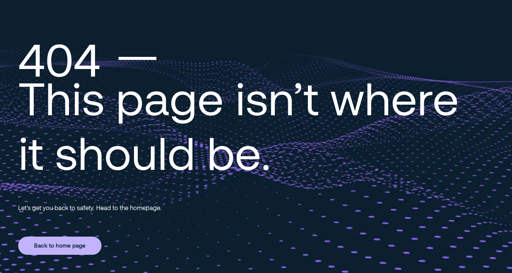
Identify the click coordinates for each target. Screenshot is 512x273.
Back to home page (60, 245)
